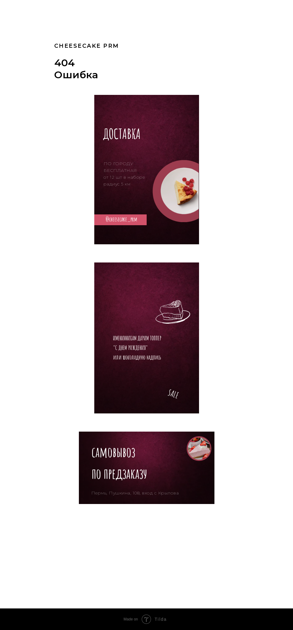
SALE (173, 393)
